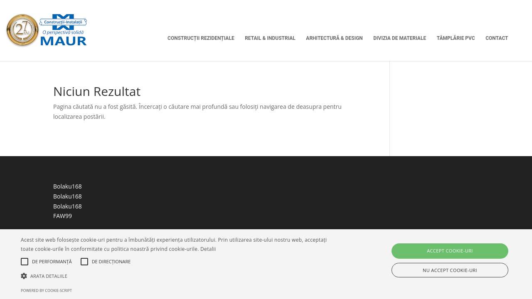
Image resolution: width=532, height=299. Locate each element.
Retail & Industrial (270, 38)
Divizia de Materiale (399, 38)
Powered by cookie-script (46, 290)
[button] (180, 276)
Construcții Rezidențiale (200, 38)
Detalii (208, 248)
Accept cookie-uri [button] (450, 251)
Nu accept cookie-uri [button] (450, 270)
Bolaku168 (67, 186)
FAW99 (62, 216)
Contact (496, 38)
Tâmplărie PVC (456, 38)
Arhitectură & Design (334, 38)
